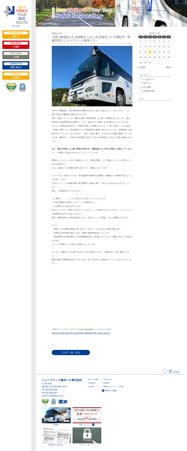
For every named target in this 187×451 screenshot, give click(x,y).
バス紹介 (16, 45)
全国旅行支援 (149, 91)
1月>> (168, 67)
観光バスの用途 (93, 379)
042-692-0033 (52, 390)
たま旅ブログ (149, 79)
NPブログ (147, 83)
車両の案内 (91, 383)
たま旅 (16, 55)
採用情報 (106, 383)
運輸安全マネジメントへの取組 (113, 386)
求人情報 (147, 87)
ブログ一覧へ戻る (70, 352)
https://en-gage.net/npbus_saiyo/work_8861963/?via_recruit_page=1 (81, 333)
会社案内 (16, 76)
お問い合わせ (16, 65)
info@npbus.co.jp (56, 396)
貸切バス (16, 34)
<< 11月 (141, 67)
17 (150, 52)
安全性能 (91, 386)
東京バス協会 (111, 391)
